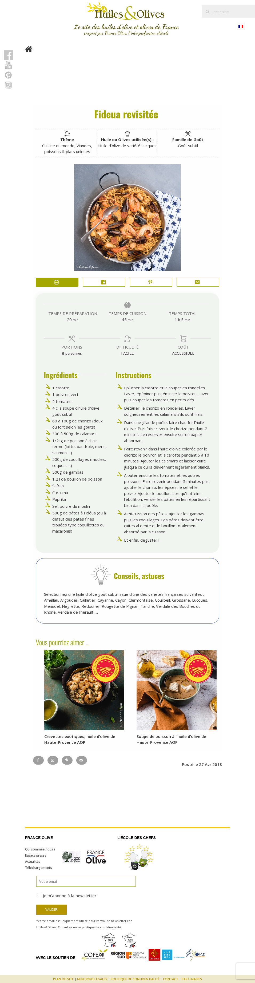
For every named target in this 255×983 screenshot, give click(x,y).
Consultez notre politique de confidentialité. (90, 927)
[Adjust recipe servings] (63, 353)
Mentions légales (92, 979)
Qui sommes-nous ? (40, 849)
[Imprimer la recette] (57, 282)
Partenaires (192, 979)
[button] (151, 282)
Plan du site (63, 979)
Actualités (32, 861)
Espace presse (35, 855)
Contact (170, 979)
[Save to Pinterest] (67, 760)
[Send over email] (81, 760)
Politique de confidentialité (135, 979)
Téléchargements (38, 867)
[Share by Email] (198, 282)
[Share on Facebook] (104, 282)
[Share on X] (52, 760)
